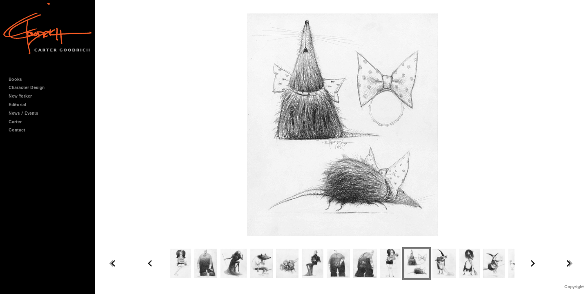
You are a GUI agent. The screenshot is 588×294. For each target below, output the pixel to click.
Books (18, 79)
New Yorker (20, 96)
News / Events (23, 113)
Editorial (17, 104)
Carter (15, 122)
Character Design (29, 87)
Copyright (574, 287)
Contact (17, 130)
